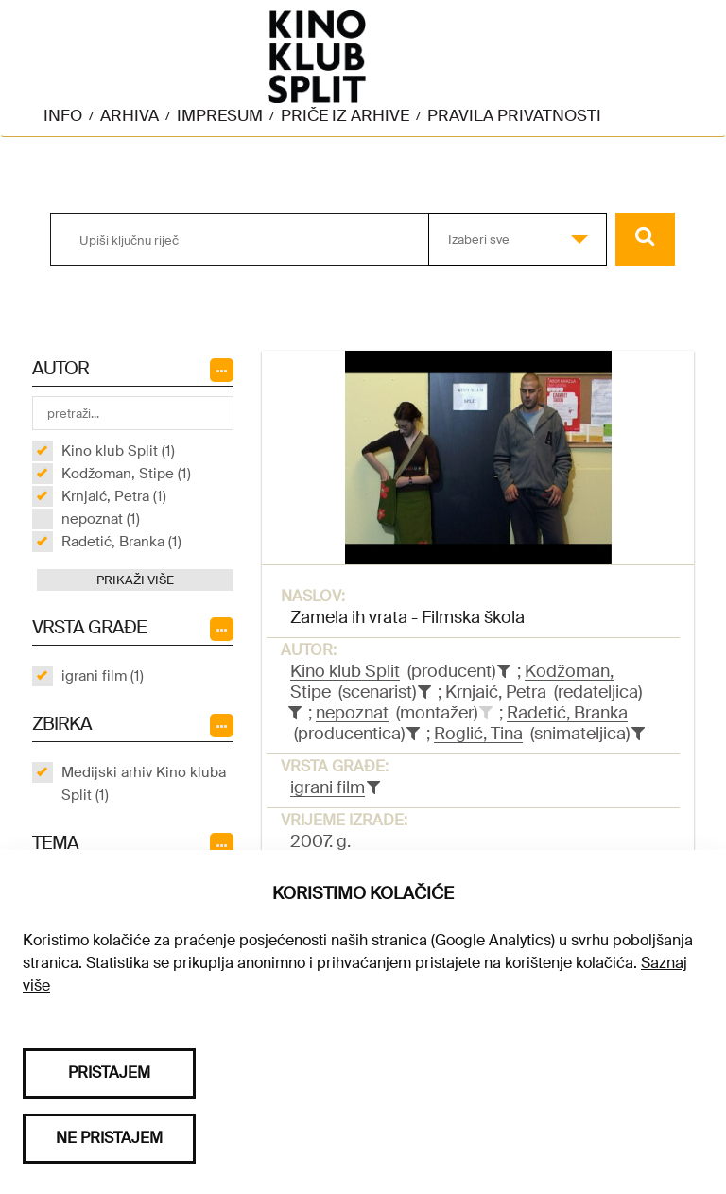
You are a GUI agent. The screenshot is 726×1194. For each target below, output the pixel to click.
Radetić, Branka (567, 712)
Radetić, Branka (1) (121, 541)
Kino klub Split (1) (118, 450)
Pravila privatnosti (514, 115)
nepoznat (352, 712)
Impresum (220, 115)
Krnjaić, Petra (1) (113, 496)
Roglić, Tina (478, 733)
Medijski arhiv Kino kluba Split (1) (143, 784)
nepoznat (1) (100, 519)
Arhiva (129, 115)
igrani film (327, 787)
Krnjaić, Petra (495, 692)
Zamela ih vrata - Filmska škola (407, 617)
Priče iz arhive (345, 115)
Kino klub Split (345, 671)
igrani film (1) (102, 675)
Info (62, 115)
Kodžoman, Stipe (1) (126, 473)
